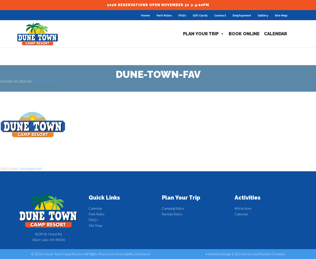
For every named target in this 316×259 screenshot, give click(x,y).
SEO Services (244, 254)
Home (145, 15)
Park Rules (164, 15)
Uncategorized (30, 168)
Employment (242, 15)
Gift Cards (200, 15)
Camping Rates (173, 208)
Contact (220, 15)
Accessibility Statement (133, 254)
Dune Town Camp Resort (38, 34)
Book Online (244, 33)
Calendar (275, 33)
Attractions (243, 208)
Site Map (281, 15)
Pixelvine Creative (272, 254)
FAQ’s (182, 15)
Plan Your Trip (203, 33)
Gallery (263, 15)
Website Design (219, 254)
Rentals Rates (172, 214)
